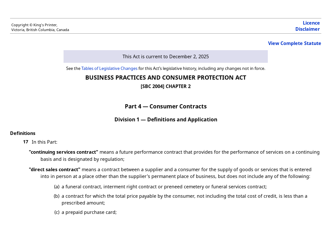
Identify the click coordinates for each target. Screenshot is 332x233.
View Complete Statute (294, 43)
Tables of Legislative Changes (109, 68)
